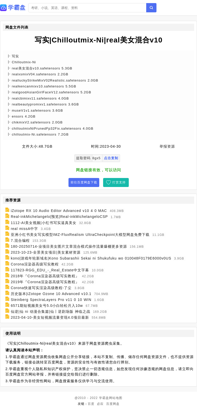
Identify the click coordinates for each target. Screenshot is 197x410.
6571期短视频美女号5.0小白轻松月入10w (47, 306)
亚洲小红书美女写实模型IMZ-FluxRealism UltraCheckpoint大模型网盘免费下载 (80, 235)
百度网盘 (113, 404)
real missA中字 (24, 229)
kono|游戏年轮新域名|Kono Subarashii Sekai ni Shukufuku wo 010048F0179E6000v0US (91, 258)
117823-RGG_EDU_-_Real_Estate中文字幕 (50, 270)
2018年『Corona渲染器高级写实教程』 (45, 276)
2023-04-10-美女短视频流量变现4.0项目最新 (50, 317)
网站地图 (115, 398)
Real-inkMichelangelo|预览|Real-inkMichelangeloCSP (59, 217)
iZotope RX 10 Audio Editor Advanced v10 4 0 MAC (59, 211)
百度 (91, 404)
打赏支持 (119, 182)
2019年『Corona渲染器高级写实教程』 (45, 282)
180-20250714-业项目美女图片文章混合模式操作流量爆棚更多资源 (69, 246)
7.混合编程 (20, 240)
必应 (100, 404)
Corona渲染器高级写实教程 (35, 264)
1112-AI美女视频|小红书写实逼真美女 (43, 223)
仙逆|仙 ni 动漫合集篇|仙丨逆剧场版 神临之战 (50, 311)
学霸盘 (104, 398)
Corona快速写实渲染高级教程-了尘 (41, 288)
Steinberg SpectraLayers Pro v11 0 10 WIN (51, 300)
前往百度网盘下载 (84, 182)
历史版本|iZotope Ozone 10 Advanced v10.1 (51, 294)
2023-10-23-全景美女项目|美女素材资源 (46, 252)
